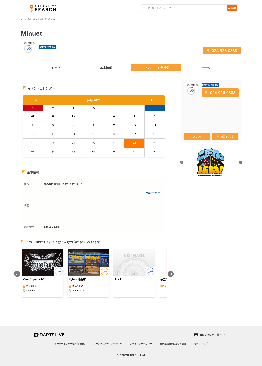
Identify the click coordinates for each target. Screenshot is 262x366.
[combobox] (183, 8)
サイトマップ (201, 343)
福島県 (40, 19)
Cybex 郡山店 (77, 279)
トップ (24, 19)
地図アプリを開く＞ (155, 192)
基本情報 (106, 68)
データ (206, 68)
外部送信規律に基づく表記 (173, 343)
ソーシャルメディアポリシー (107, 343)
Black (118, 279)
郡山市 (48, 19)
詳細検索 (32, 19)
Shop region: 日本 (211, 334)
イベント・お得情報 (156, 68)
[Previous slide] (17, 273)
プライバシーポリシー (141, 343)
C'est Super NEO (33, 279)
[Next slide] (171, 273)
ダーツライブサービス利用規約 (70, 343)
